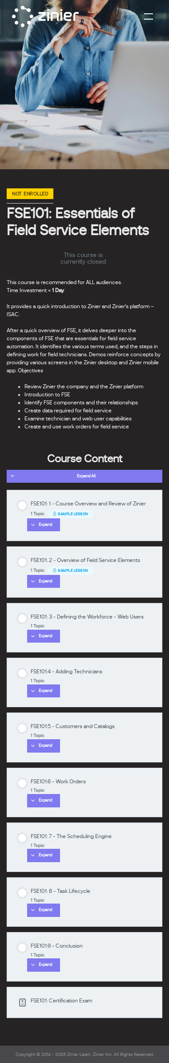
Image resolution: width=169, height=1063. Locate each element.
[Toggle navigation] (148, 16)
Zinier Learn (79, 1054)
